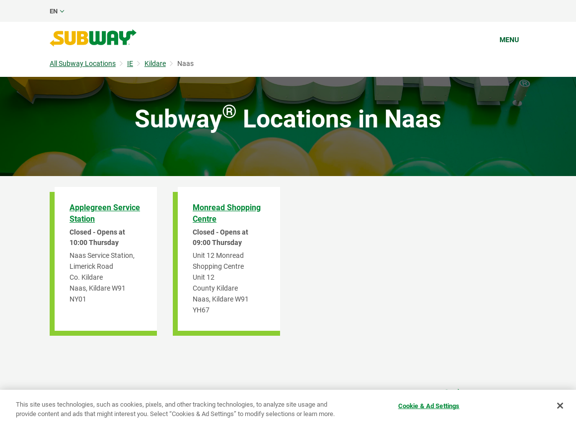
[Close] (560, 406)
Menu (509, 40)
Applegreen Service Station (105, 213)
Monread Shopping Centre (227, 213)
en (54, 11)
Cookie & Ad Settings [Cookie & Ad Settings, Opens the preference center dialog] (429, 406)
